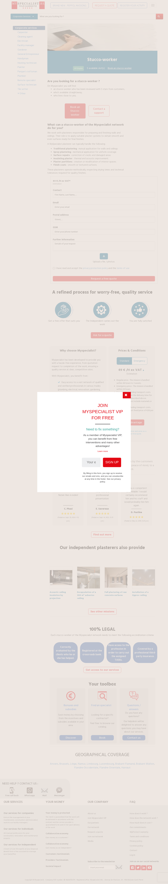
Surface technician (27, 84)
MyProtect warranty (139, 830)
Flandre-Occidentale (86, 766)
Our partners (93, 820)
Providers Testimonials (57, 858)
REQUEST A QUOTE (104, 5)
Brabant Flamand (125, 762)
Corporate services (26, 28)
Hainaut (125, 766)
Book (102, 736)
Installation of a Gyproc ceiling (140, 591)
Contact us (133, 736)
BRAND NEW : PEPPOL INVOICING (69, 5)
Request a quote (95, 830)
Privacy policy (136, 839)
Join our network (95, 834)
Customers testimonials (57, 852)
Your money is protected (58, 811)
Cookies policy (136, 844)
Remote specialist (27, 80)
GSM (55, 226)
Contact (57, 189)
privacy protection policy (95, 267)
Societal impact (53, 864)
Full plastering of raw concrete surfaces (116, 591)
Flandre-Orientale (109, 766)
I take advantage (131, 423)
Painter (21, 67)
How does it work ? (139, 811)
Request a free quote (104, 278)
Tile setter (23, 89)
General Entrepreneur (28, 54)
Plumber (22, 76)
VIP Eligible (78, 68)
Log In (132, 853)
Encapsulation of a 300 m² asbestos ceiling (86, 591)
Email (56, 202)
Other (22, 93)
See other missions (102, 610)
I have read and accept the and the (91, 267)
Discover (71, 736)
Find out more (102, 533)
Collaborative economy (57, 831)
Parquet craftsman (27, 71)
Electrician (23, 41)
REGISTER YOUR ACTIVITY (132, 5)
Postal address (61, 214)
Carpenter (23, 32)
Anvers (54, 762)
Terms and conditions (139, 834)
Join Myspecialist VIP (97, 816)
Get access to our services (102, 668)
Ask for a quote (102, 334)
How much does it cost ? (141, 820)
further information (63, 239)
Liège (73, 762)
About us (92, 811)
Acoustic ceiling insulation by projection (58, 591)
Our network (93, 825)
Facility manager (26, 45)
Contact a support (99, 110)
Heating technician (27, 63)
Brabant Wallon (145, 762)
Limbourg (92, 762)
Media (90, 839)
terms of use (123, 267)
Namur (82, 762)
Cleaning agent (25, 36)
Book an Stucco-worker (75, 110)
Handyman (23, 58)
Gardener (22, 49)
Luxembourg (106, 762)
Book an (120, 68)
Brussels (64, 762)
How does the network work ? (144, 816)
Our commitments (138, 825)
